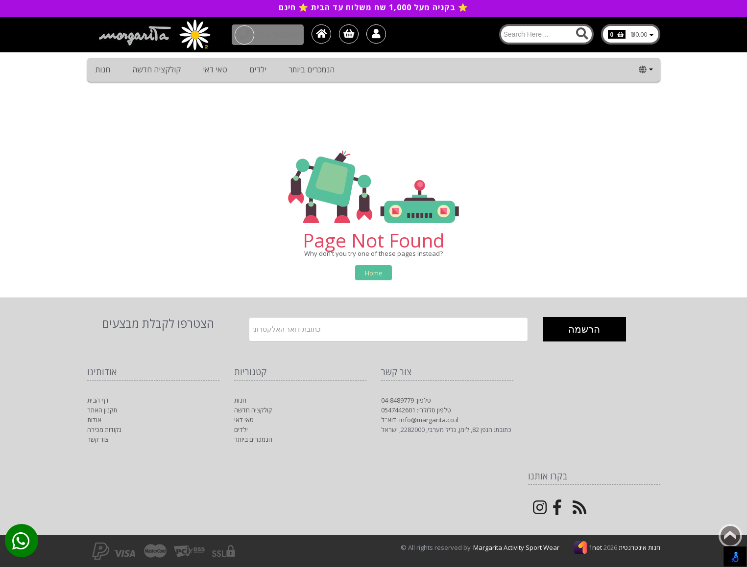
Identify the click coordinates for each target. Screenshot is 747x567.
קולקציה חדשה (156, 69)
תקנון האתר (102, 410)
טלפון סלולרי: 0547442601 (416, 410)
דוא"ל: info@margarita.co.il (419, 419)
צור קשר (97, 439)
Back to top (730, 536)
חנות (103, 69)
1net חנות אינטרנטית (624, 547)
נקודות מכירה (104, 429)
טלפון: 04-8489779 (406, 400)
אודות (94, 419)
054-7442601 (274, 34)
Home (374, 273)
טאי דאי (215, 69)
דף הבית (98, 400)
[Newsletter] (388, 329)
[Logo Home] (153, 34)
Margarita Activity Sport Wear (516, 547)
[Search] (546, 34)
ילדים (257, 69)
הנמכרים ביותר (312, 69)
